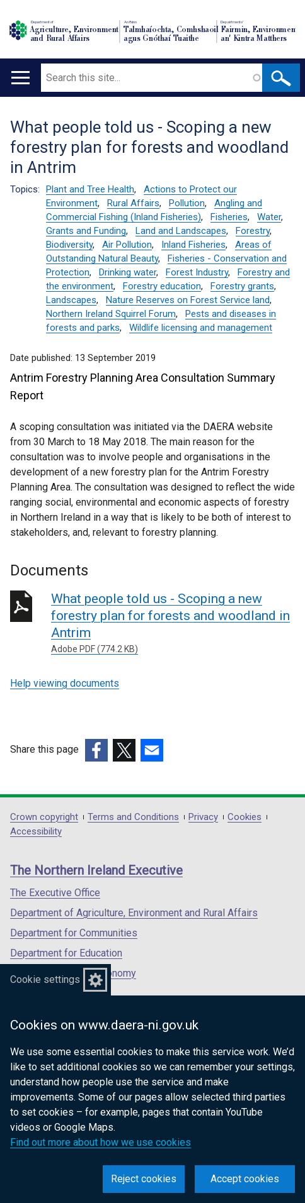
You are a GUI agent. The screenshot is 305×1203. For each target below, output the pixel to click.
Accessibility (36, 831)
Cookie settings (45, 979)
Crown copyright (44, 817)
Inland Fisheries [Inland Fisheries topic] (193, 244)
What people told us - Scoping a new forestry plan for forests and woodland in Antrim (173, 623)
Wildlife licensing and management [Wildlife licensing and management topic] (200, 327)
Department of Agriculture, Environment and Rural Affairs (134, 913)
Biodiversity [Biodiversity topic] (69, 244)
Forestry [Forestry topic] (253, 230)
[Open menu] (20, 78)
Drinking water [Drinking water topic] (127, 272)
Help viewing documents (64, 683)
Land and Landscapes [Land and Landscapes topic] (180, 230)
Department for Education (66, 953)
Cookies (244, 817)
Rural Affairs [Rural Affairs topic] (133, 203)
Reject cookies (143, 1179)
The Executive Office (55, 893)
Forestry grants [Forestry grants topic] (242, 286)
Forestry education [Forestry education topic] (162, 286)
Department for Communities (73, 933)
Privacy (203, 817)
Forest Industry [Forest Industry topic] (197, 272)
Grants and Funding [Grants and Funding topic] (86, 230)
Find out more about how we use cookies (100, 1142)
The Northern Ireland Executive (96, 870)
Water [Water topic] (269, 217)
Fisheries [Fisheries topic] (229, 217)
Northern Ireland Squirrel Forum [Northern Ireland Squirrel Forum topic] (111, 313)
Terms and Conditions (133, 817)
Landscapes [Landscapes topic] (71, 300)
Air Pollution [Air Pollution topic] (127, 244)
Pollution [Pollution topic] (187, 203)
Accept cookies (244, 1179)
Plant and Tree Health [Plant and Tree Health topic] (90, 189)
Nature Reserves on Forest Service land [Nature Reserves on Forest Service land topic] (188, 300)
